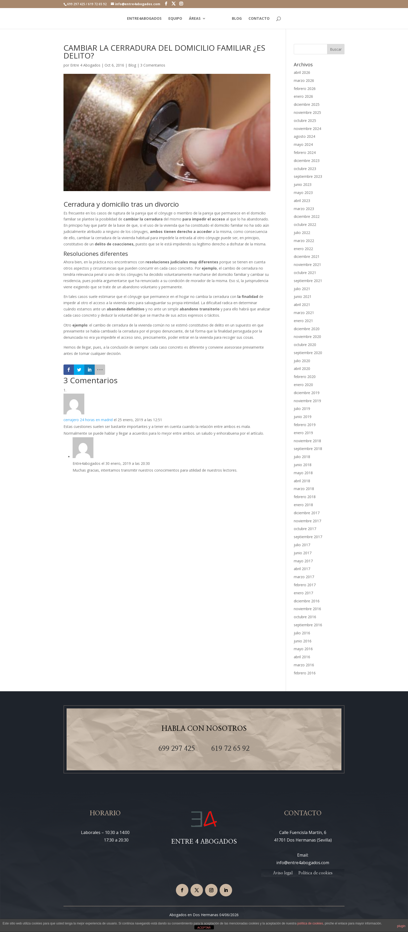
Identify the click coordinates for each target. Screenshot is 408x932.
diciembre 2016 (307, 600)
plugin (401, 926)
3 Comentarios (152, 65)
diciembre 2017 (307, 512)
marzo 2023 (304, 208)
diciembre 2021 (307, 256)
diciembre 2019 (307, 392)
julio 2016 (302, 632)
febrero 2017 (305, 584)
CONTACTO (259, 19)
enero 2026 (303, 96)
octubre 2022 (305, 224)
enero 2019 (303, 432)
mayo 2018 (303, 472)
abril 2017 (302, 568)
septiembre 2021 (308, 280)
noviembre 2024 (307, 128)
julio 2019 (302, 408)
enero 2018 (303, 504)
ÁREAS (195, 19)
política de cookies (310, 923)
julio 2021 (302, 288)
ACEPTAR (204, 927)
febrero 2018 (305, 496)
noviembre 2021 (307, 264)
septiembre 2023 (308, 176)
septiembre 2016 (308, 624)
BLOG (237, 19)
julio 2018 (302, 456)
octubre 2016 (305, 616)
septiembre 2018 (308, 448)
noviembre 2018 (307, 440)
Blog (132, 65)
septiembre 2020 (308, 352)
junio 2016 (302, 640)
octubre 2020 (305, 344)
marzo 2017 (304, 576)
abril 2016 (302, 656)
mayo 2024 (303, 144)
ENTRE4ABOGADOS (144, 19)
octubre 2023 (305, 168)
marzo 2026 (304, 80)
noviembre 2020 (307, 336)
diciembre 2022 (307, 216)
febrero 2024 (305, 152)
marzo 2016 (304, 664)
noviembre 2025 (307, 112)
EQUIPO (175, 19)
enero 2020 (303, 384)
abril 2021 (302, 304)
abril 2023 (302, 200)
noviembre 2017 (307, 520)
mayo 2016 (303, 648)
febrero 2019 (305, 424)
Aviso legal (283, 873)
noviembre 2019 (307, 400)
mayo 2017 (303, 560)
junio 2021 (302, 296)
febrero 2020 (305, 376)
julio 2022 (302, 232)
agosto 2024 (304, 136)
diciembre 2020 (307, 328)
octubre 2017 (305, 528)
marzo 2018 (304, 488)
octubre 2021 (305, 272)
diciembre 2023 (307, 160)
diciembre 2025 (307, 104)
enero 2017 (303, 592)
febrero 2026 (305, 88)
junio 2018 (302, 464)
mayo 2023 (303, 192)
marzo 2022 (304, 240)
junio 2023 (302, 184)
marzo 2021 (304, 312)
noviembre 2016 (307, 608)
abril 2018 (302, 480)
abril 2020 (302, 368)
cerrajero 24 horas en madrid (88, 419)
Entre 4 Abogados (85, 65)
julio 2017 (302, 544)
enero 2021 (303, 320)
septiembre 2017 (308, 536)
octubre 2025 (305, 120)
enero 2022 (303, 248)
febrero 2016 (305, 672)
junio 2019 (302, 416)
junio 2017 (302, 552)
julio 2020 (302, 360)
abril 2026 (302, 72)
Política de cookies (315, 873)
